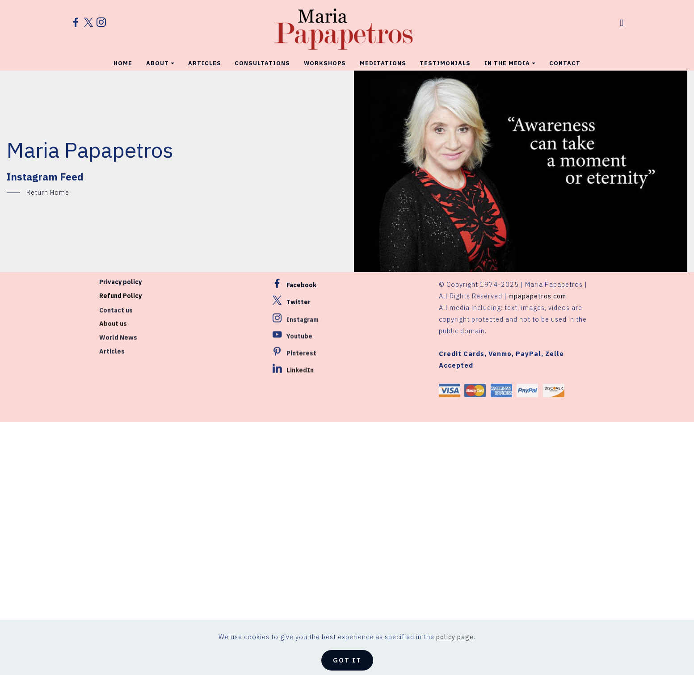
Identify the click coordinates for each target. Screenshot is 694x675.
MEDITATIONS (383, 60)
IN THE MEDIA (507, 60)
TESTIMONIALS (445, 60)
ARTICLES (204, 60)
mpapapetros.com (537, 297)
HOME (123, 60)
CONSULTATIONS (262, 60)
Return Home (47, 192)
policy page (455, 650)
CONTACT (564, 60)
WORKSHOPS (325, 60)
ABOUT (157, 60)
